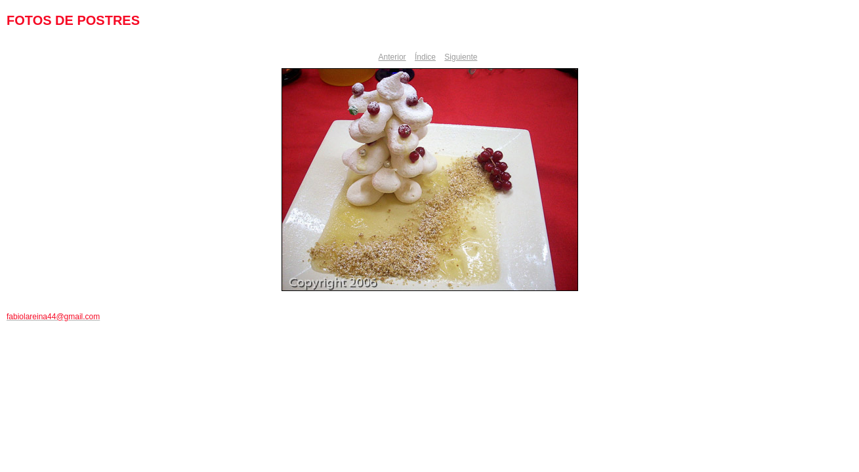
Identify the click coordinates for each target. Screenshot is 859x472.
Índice (425, 57)
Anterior (392, 57)
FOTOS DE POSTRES (73, 20)
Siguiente (460, 57)
